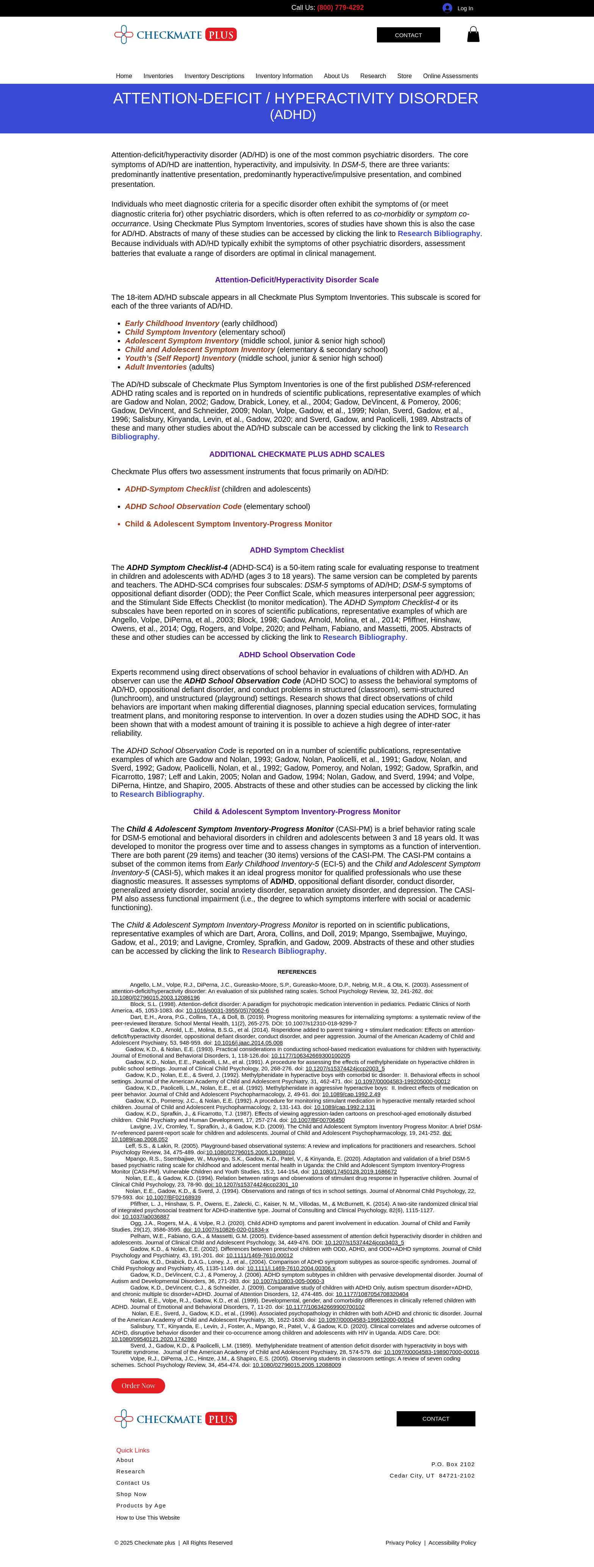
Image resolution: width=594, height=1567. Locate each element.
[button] (284, 76)
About (125, 1460)
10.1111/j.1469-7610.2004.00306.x (291, 1268)
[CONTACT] (408, 34)
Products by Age (141, 1505)
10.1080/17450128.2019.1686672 (354, 1171)
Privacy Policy (403, 1542)
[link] (473, 34)
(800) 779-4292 (340, 7)
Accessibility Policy (452, 1542)
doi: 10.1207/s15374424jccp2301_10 (251, 1184)
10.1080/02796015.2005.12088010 (250, 1152)
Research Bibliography (439, 233)
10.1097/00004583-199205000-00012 (402, 1081)
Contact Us (133, 1482)
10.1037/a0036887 (145, 1216)
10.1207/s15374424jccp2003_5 (345, 1068)
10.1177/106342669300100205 (310, 1055)
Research (130, 1471)
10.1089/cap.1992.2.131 (344, 1107)
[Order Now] (138, 1385)
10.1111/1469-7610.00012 (259, 1255)
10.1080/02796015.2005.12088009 (297, 1365)
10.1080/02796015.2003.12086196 (155, 997)
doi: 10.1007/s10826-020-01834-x (226, 1229)
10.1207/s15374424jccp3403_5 (364, 1242)
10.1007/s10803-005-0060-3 (288, 1281)
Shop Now (131, 1494)
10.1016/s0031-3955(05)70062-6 (227, 1010)
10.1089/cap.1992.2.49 (351, 1094)
